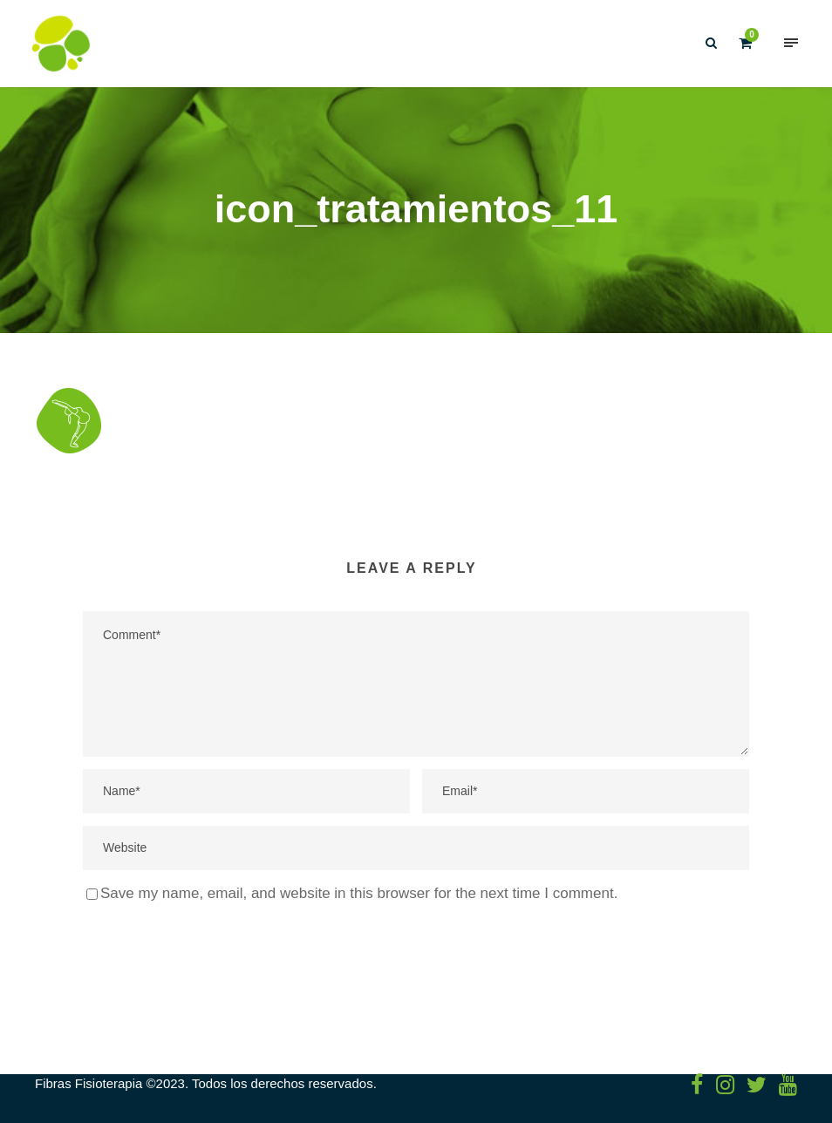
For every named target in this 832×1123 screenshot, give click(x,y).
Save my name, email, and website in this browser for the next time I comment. (358, 893)
